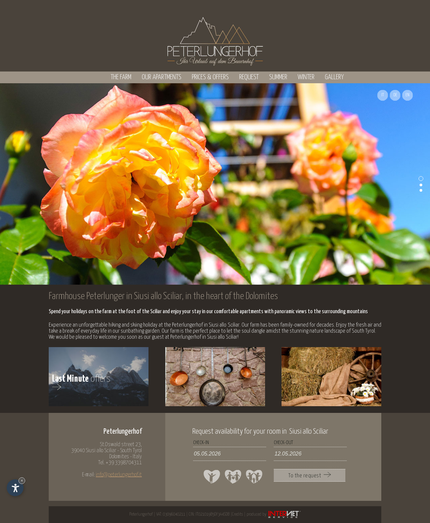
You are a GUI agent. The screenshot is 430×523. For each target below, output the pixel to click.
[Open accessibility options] (15, 487)
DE (395, 95)
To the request (309, 475)
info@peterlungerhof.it (119, 475)
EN (407, 95)
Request (249, 77)
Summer (278, 77)
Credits (237, 514)
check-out (283, 442)
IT (382, 95)
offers (81, 383)
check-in (201, 442)
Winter (306, 77)
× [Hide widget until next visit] (21, 480)
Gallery (334, 77)
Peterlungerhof (141, 514)
